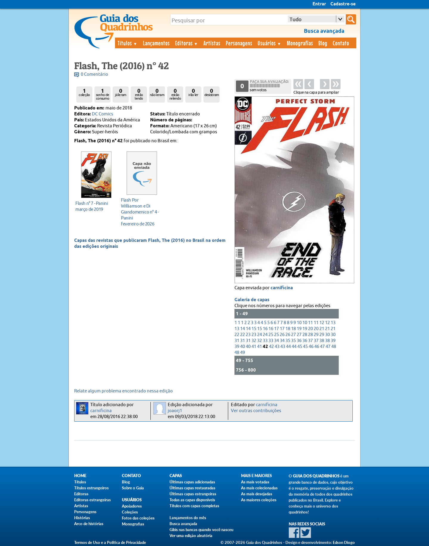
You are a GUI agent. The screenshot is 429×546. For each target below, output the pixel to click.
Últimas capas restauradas (192, 487)
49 (242, 352)
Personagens (239, 43)
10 (299, 323)
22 (236, 335)
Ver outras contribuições (256, 411)
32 (253, 341)
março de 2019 (94, 206)
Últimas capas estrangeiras (193, 493)
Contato (341, 43)
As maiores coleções (258, 499)
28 (304, 335)
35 (287, 341)
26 (282, 335)
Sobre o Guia (133, 487)
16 (265, 329)
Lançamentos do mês (188, 517)
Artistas (211, 43)
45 (299, 346)
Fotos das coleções (138, 518)
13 (333, 323)
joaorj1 (175, 411)
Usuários (270, 43)
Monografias (300, 43)
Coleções (130, 512)
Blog (322, 43)
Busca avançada (183, 523)
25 (270, 335)
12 (321, 323)
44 (288, 346)
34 (276, 341)
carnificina (282, 288)
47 (322, 346)
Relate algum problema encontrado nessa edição (123, 391)
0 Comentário (94, 74)
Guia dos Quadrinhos (316, 476)
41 (253, 346)
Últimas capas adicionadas (192, 482)
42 (271, 346)
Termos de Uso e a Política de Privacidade (110, 542)
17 (276, 329)
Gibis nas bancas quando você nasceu (201, 529)
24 (259, 335)
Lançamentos (156, 43)
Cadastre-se (343, 4)
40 (242, 346)
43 (277, 346)
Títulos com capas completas (194, 505)
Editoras (186, 43)
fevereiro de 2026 (140, 212)
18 (287, 329)
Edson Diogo (344, 542)
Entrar (319, 4)
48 (333, 346)
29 (316, 335)
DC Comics (102, 114)
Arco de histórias (88, 523)
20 (310, 329)
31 (236, 341)
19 (299, 329)
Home (80, 476)
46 (311, 346)
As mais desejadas (256, 493)
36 (299, 341)
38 (321, 341)
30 (327, 335)
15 (253, 329)
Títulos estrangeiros (91, 487)
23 (248, 335)
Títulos (128, 43)
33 (265, 341)
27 (293, 335)
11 (310, 323)
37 (310, 341)
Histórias (82, 517)
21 (321, 329)
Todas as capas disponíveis (192, 499)
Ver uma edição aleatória (191, 535)
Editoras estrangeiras (92, 499)
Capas (176, 476)
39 (333, 341)
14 (242, 329)
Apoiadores (132, 506)
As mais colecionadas (259, 487)
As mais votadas (255, 482)
